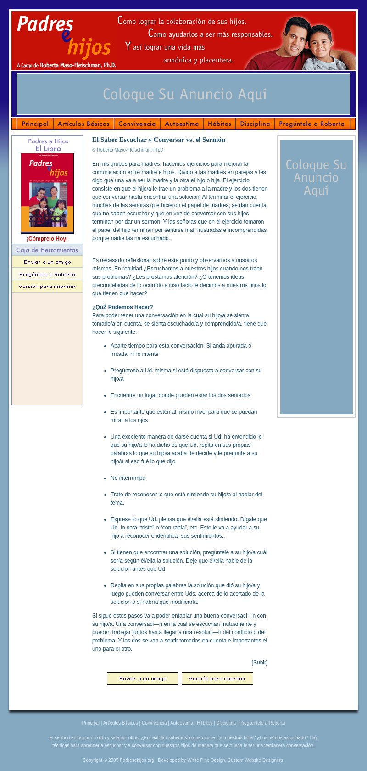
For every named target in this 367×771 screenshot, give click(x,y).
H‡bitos (204, 723)
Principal (91, 723)
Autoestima (181, 723)
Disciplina (226, 723)
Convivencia (154, 723)
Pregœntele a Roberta (262, 723)
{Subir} (259, 662)
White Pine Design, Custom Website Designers (235, 760)
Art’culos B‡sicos (120, 723)
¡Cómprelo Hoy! (47, 239)
